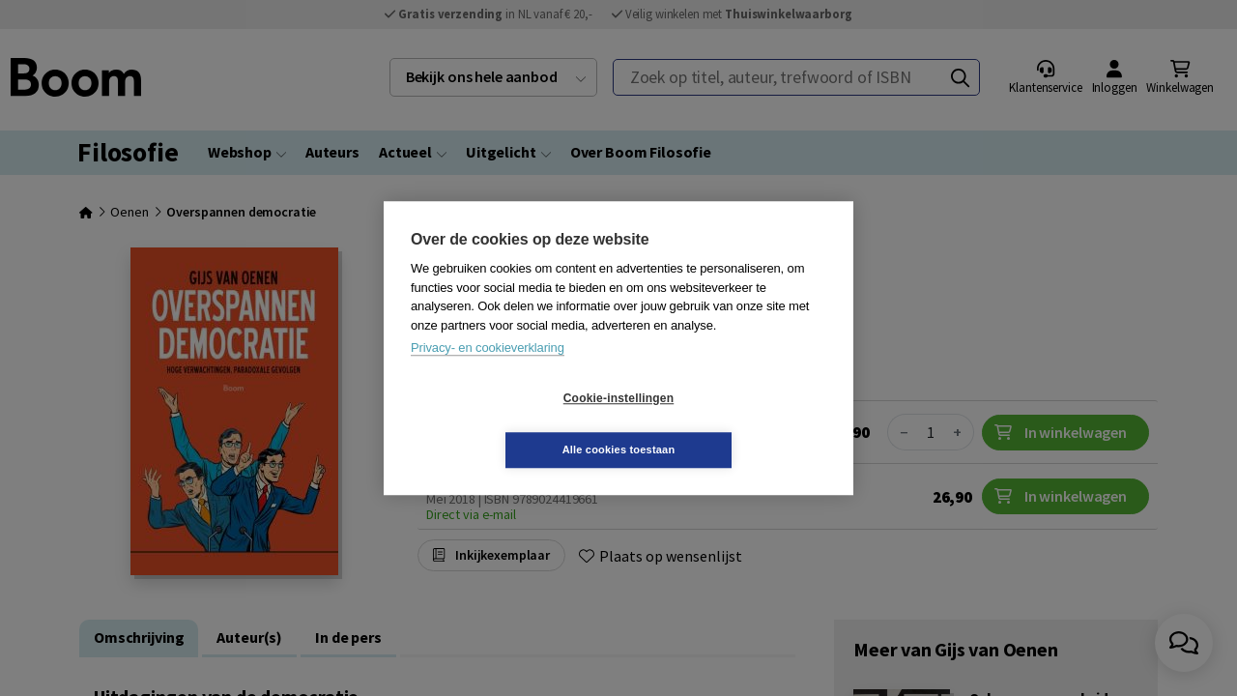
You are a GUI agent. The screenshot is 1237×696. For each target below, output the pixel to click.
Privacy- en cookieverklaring (487, 373)
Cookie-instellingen (503, 424)
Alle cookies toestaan (734, 423)
